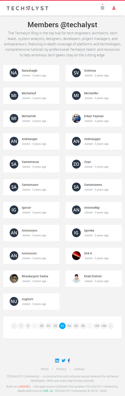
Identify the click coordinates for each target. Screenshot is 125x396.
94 (69, 326)
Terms (44, 369)
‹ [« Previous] (14, 326)
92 (55, 326)
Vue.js (48, 391)
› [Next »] (110, 326)
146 (103, 326)
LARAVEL (24, 386)
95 (76, 326)
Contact (79, 369)
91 (48, 326)
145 (96, 326)
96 (83, 326)
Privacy (61, 369)
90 (41, 326)
